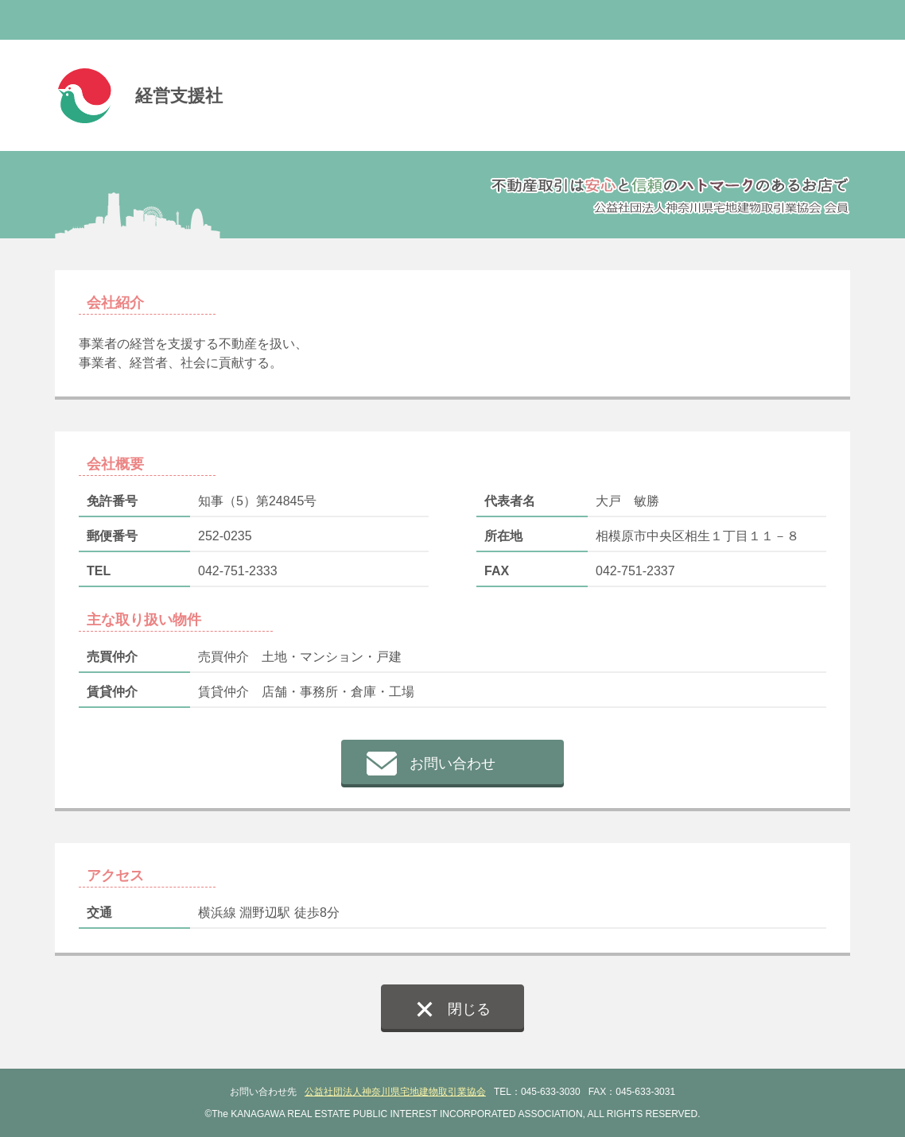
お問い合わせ (452, 764)
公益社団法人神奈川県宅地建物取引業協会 (395, 1091)
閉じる (469, 1009)
